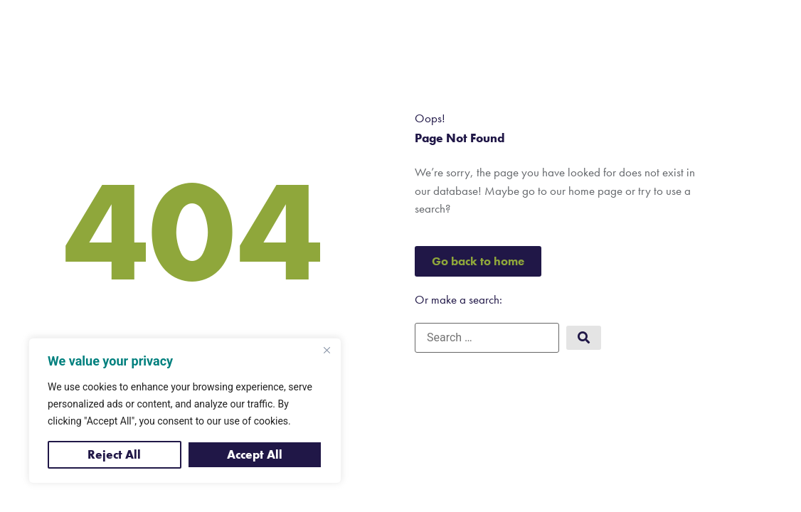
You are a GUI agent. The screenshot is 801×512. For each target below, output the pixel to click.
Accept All (254, 454)
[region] (184, 411)
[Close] (326, 349)
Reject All (114, 454)
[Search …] (487, 338)
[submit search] (583, 338)
